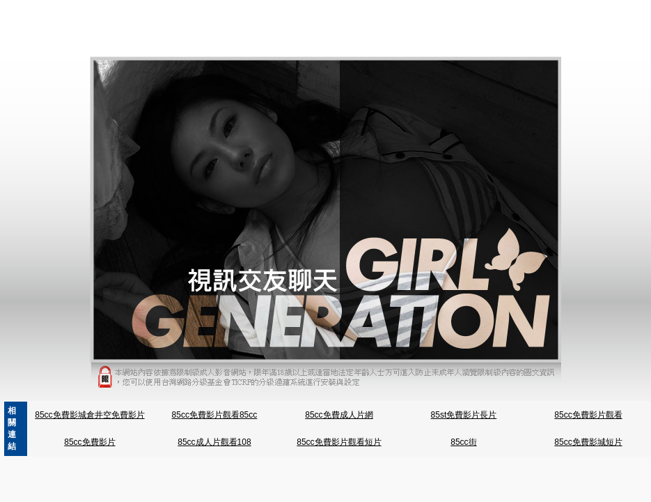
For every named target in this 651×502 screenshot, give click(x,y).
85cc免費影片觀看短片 (339, 442)
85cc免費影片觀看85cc (215, 415)
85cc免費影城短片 (588, 442)
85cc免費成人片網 (338, 415)
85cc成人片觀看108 (214, 442)
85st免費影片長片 (464, 415)
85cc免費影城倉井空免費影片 (89, 415)
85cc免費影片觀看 (588, 415)
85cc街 (463, 442)
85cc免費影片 (89, 442)
